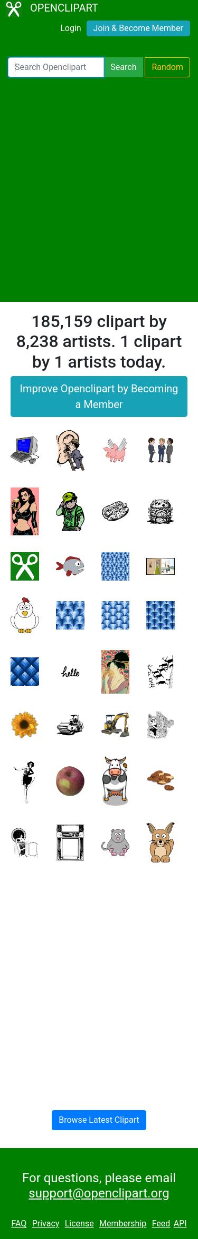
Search (123, 67)
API (180, 1224)
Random (167, 67)
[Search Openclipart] (56, 67)
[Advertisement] (99, 189)
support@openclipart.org (99, 1193)
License (79, 1224)
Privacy (46, 1224)
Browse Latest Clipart (99, 1120)
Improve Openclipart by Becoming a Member (99, 396)
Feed (161, 1224)
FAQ (18, 1224)
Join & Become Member (138, 28)
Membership (122, 1224)
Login (70, 28)
